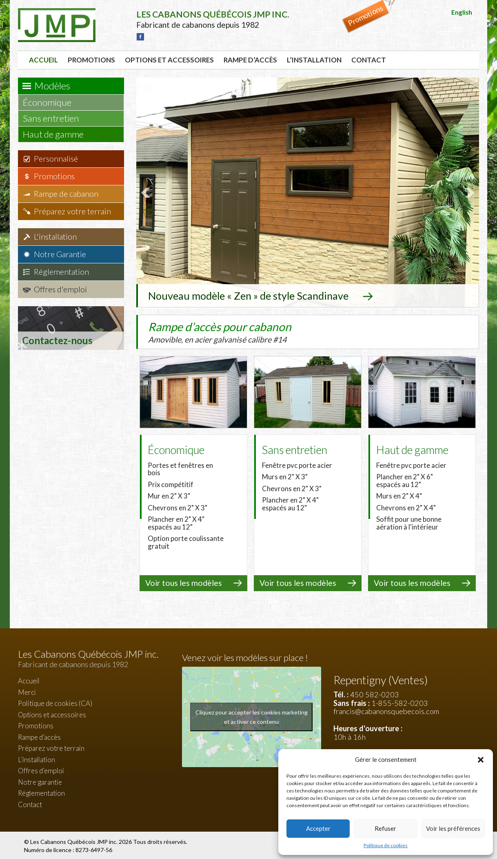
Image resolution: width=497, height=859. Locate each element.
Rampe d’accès (250, 60)
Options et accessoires (169, 60)
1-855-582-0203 (399, 701)
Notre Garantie (60, 254)
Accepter (318, 828)
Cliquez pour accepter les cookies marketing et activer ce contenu (251, 716)
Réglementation (61, 271)
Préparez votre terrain (72, 211)
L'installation (55, 236)
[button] (481, 760)
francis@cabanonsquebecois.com (386, 710)
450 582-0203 (374, 693)
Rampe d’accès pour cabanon (236, 331)
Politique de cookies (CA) (55, 702)
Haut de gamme (57, 134)
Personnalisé (56, 158)
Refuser (385, 828)
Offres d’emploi (41, 770)
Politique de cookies (386, 845)
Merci (27, 691)
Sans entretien (55, 118)
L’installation (314, 60)
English (461, 12)
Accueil (43, 60)
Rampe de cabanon (66, 193)
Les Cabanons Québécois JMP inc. (74, 840)
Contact (368, 60)
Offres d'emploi (60, 289)
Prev (146, 192)
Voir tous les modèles (183, 582)
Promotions (91, 60)
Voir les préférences (453, 828)
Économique (51, 102)
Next (468, 192)
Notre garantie (40, 781)
